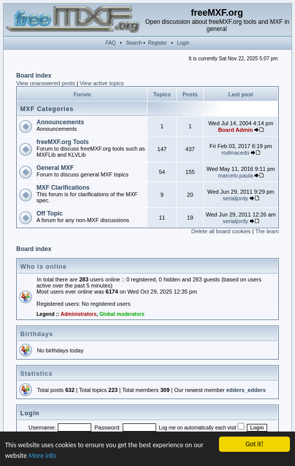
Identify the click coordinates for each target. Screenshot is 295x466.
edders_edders (246, 390)
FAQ (110, 43)
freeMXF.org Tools (62, 142)
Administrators (78, 314)
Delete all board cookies (220, 231)
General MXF (54, 167)
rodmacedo (235, 153)
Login (183, 43)
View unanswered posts (45, 83)
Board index (33, 75)
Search (134, 43)
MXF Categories (46, 109)
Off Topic (49, 213)
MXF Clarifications (63, 187)
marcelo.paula (235, 175)
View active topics (102, 83)
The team (267, 231)
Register (157, 43)
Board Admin (235, 130)
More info (42, 456)
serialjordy (235, 198)
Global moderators (121, 314)
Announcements (60, 122)
